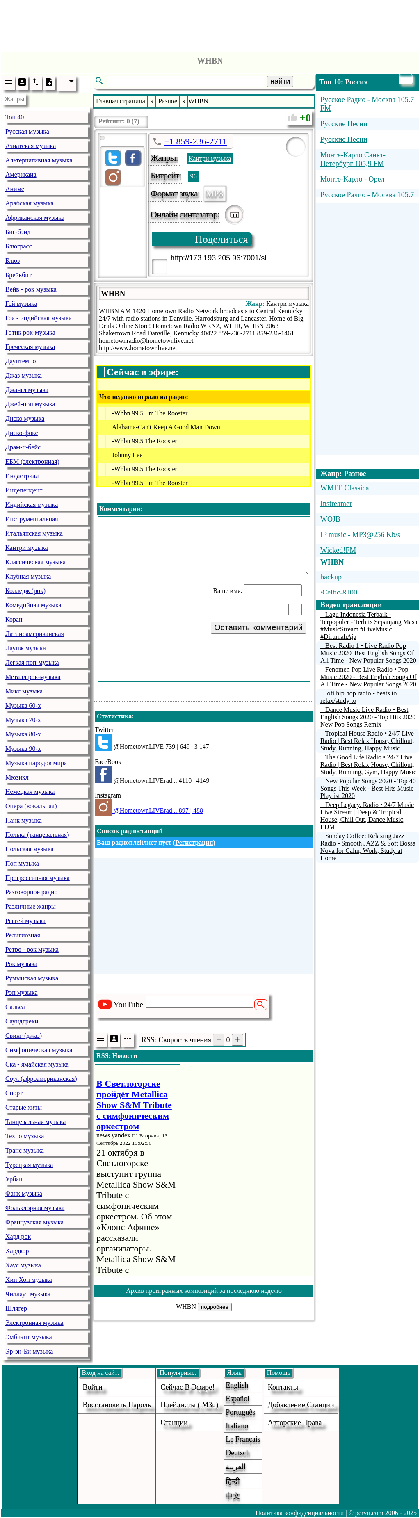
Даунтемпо (20, 361)
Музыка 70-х (23, 719)
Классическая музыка (35, 561)
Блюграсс (18, 246)
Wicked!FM (338, 550)
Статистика (114, 716)
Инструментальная (31, 518)
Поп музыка (22, 863)
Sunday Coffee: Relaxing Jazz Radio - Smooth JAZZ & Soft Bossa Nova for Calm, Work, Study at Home (367, 847)
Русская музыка (27, 131)
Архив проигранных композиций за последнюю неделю (204, 1290)
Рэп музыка (21, 992)
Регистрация (194, 842)
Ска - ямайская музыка (37, 1064)
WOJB (330, 519)
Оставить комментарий (258, 627)
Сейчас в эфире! (187, 1387)
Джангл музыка (26, 389)
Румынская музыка (31, 978)
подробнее (214, 1307)
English (237, 1385)
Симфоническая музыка (38, 1049)
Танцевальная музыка (35, 1121)
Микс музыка (24, 691)
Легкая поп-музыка (32, 662)
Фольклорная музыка (34, 1207)
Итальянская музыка (34, 533)
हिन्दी (233, 1481)
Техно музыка (24, 1136)
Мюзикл (17, 777)
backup (331, 577)
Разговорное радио (31, 892)
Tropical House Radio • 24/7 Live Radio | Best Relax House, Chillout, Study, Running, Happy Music (367, 741)
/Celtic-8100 (338, 592)
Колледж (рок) (25, 590)
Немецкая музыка (30, 791)
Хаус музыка (23, 1265)
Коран (14, 619)
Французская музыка (34, 1222)
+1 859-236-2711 (195, 141)
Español (237, 1399)
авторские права (295, 1422)
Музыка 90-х (23, 748)
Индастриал (22, 475)
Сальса (15, 1006)
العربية (236, 1467)
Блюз (12, 260)
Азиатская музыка (30, 145)
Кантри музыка (26, 547)
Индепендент (23, 490)
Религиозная (22, 935)
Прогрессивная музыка (37, 877)
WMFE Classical (345, 488)
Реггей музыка (25, 920)
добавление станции (301, 1405)
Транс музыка (24, 1150)
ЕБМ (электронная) (32, 461)
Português (240, 1412)
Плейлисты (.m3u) (189, 1405)
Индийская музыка (31, 504)
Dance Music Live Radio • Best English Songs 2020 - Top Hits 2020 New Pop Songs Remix (367, 717)
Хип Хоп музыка (28, 1279)
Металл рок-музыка (32, 676)
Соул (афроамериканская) (41, 1078)
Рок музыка (21, 963)
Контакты (283, 1387)
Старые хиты (23, 1107)
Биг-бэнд (17, 231)
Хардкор (17, 1250)
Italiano (237, 1426)
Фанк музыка (23, 1193)
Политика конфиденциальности (300, 1512)
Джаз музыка (23, 375)
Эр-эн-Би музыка (29, 1351)
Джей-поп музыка (30, 404)
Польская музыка (29, 849)
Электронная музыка (34, 1322)
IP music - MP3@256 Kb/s (360, 535)
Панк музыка (23, 820)
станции (173, 1422)
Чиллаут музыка (27, 1293)
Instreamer (336, 503)
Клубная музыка (28, 576)
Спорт (14, 1092)
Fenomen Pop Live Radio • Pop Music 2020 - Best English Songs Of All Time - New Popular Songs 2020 (368, 677)
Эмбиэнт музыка (28, 1336)
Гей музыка (21, 303)
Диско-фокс (21, 432)
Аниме (14, 188)
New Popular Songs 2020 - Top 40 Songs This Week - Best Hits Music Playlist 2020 (368, 788)
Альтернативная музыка (39, 160)
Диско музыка (24, 418)
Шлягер (16, 1308)
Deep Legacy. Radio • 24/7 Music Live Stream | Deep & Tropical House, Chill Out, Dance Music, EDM (367, 815)
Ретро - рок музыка (32, 949)
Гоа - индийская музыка (38, 318)
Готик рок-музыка (30, 332)
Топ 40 (14, 117)
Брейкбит (18, 274)
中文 (233, 1496)
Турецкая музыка (29, 1164)
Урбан (14, 1179)
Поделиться (221, 239)
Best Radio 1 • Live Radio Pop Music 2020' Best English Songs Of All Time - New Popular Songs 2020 (368, 653)
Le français (243, 1439)
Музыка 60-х (23, 705)
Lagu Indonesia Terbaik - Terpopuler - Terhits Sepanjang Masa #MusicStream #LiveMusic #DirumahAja (369, 625)
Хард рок (18, 1236)
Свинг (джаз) (23, 1035)
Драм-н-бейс (23, 447)
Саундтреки (21, 1021)
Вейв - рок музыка (31, 289)
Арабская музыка (29, 203)
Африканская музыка (34, 217)
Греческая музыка (30, 346)
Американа (21, 174)
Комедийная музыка (33, 605)
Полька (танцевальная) (37, 834)
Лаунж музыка (25, 648)
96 (193, 176)
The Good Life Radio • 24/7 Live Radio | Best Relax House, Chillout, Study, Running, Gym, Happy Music (368, 764)
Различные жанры (30, 906)
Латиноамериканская (34, 633)
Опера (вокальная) (31, 805)
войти (92, 1387)
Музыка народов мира (36, 762)
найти (280, 81)
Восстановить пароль (116, 1405)
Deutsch (238, 1453)
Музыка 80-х (23, 734)
